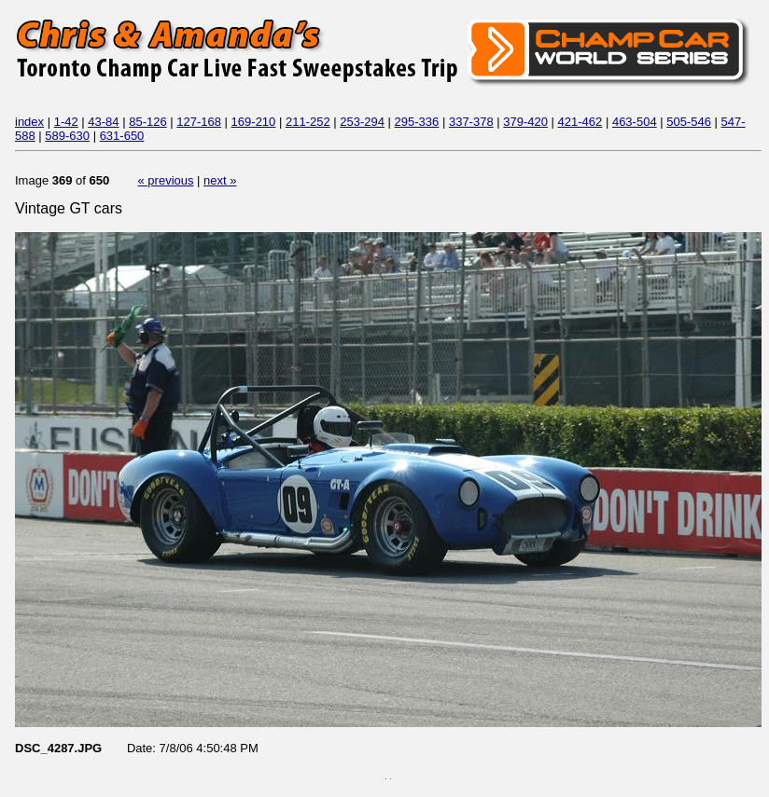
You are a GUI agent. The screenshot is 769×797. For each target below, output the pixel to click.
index (29, 122)
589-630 (67, 136)
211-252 (308, 122)
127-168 (198, 122)
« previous (166, 180)
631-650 (122, 136)
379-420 (525, 122)
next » (219, 180)
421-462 (580, 122)
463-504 (634, 122)
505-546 (688, 122)
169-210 (253, 122)
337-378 (471, 122)
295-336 (417, 122)
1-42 (66, 122)
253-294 (362, 122)
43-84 (103, 122)
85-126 (147, 122)
